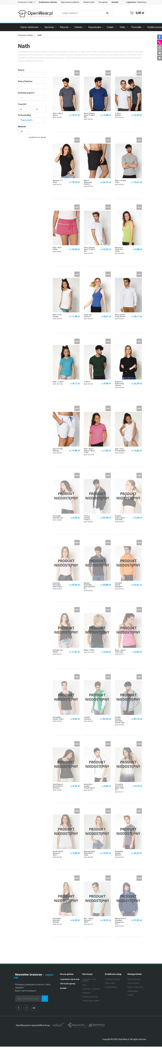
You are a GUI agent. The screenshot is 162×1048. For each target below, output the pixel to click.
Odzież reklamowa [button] (29, 27)
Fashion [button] (79, 27)
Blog (84, 986)
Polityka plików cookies (91, 1002)
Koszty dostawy (133, 985)
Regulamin (86, 994)
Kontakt (130, 996)
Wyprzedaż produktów (70, 2)
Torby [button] (123, 27)
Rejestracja (141, 2)
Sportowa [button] (49, 27)
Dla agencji (103, 2)
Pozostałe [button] (136, 27)
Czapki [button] (110, 27)
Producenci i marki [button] (25, 2)
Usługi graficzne (111, 988)
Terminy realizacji (133, 981)
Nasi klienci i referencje (91, 990)
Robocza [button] (64, 27)
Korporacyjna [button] (94, 27)
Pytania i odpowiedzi (135, 988)
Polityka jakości (133, 992)
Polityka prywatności (90, 998)
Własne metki (88, 2)
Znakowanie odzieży (112, 981)
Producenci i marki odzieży (89, 981)
